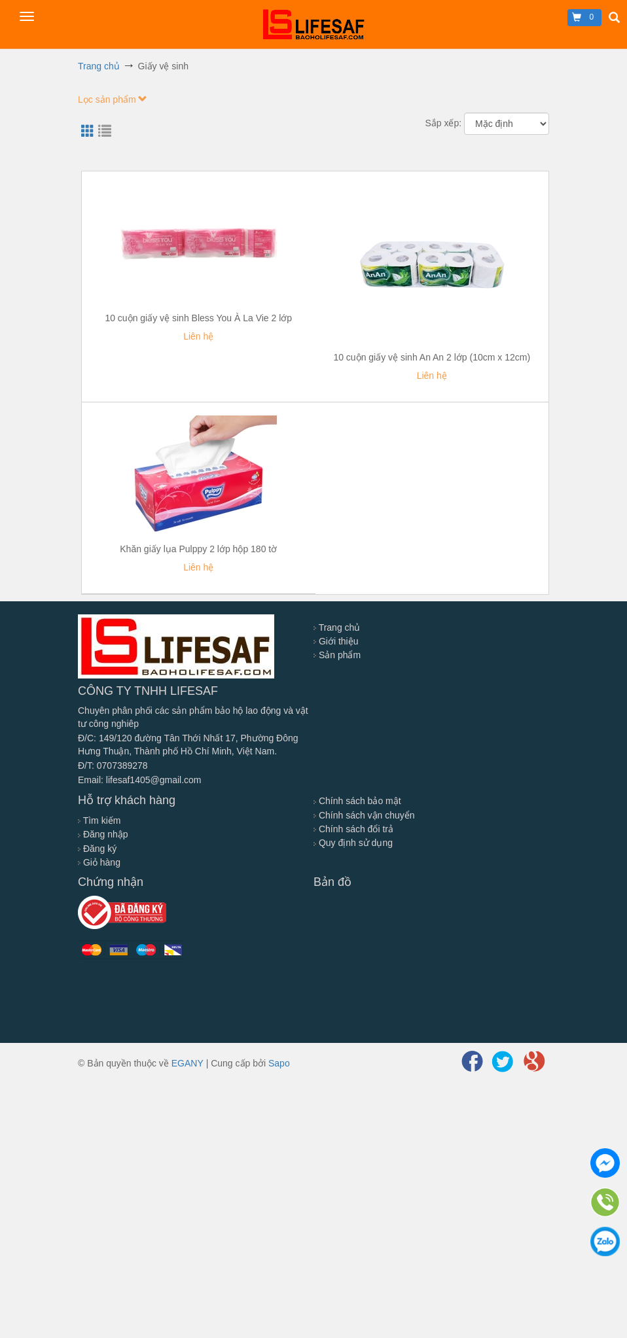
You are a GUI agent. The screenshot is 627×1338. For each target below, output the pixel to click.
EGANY (187, 1063)
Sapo (279, 1063)
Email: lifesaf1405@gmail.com (140, 780)
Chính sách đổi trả (353, 829)
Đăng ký (97, 848)
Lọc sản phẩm (112, 99)
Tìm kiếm (99, 820)
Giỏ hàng (99, 862)
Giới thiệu (336, 641)
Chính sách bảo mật (357, 801)
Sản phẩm (337, 655)
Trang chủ (337, 627)
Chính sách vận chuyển (364, 815)
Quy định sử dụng (353, 842)
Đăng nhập (103, 834)
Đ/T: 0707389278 (113, 765)
